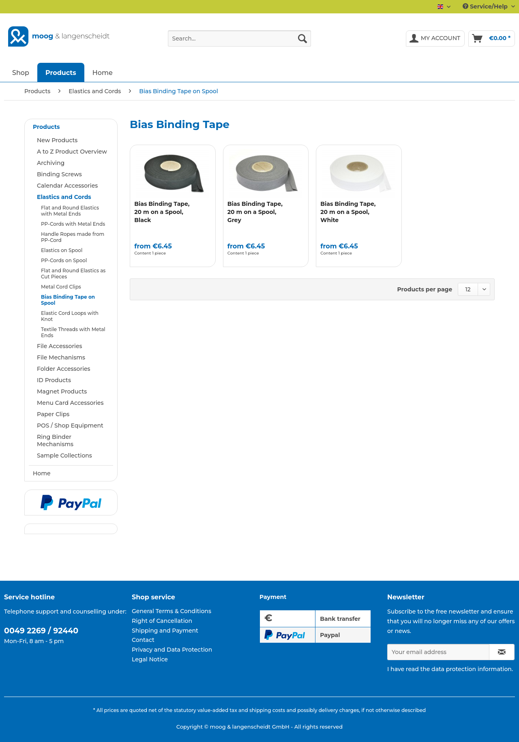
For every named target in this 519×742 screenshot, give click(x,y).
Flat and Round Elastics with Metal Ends (70, 211)
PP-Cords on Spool (64, 260)
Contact (143, 640)
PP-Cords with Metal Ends (73, 224)
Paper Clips (53, 414)
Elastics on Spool (61, 250)
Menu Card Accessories (70, 402)
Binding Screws (59, 174)
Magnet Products (62, 391)
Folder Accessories (63, 368)
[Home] (102, 72)
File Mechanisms (61, 357)
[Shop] (20, 72)
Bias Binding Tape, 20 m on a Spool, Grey (255, 212)
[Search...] (239, 38)
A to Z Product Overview (72, 151)
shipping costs (267, 710)
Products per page (425, 289)
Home (42, 473)
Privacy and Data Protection (172, 649)
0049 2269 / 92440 (41, 630)
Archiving (50, 163)
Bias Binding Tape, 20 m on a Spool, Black (161, 212)
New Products (57, 140)
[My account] (435, 38)
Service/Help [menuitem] (486, 6)
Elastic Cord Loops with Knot (70, 316)
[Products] (60, 72)
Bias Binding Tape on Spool (68, 300)
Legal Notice (150, 659)
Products (46, 126)
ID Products (54, 380)
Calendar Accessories (67, 185)
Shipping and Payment (165, 630)
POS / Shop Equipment (70, 425)
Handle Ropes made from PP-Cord (72, 237)
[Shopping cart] (491, 38)
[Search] (302, 38)
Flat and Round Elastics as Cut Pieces (73, 273)
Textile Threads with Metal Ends (73, 332)
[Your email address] (438, 652)
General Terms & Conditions (171, 611)
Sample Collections (64, 455)
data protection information (471, 669)
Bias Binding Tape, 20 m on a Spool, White (347, 212)
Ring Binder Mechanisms (55, 440)
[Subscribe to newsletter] (502, 652)
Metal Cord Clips (61, 287)
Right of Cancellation (162, 620)
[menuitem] (239, 42)
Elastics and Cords (64, 197)
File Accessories (59, 346)
